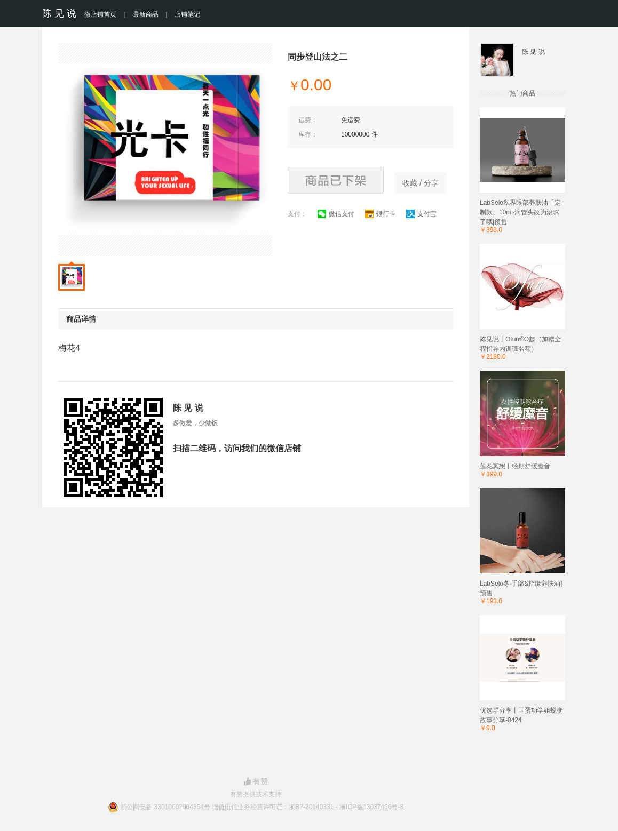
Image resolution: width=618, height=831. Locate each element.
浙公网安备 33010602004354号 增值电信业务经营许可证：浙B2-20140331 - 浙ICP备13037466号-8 (261, 807)
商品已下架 (336, 180)
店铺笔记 (187, 14)
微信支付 (336, 214)
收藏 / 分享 (420, 183)
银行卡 (380, 214)
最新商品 (146, 14)
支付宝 (421, 214)
